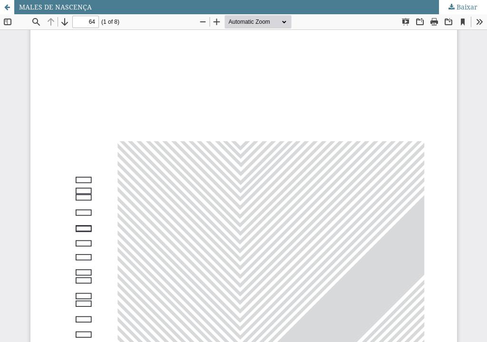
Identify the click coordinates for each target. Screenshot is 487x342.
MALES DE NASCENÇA (55, 6)
